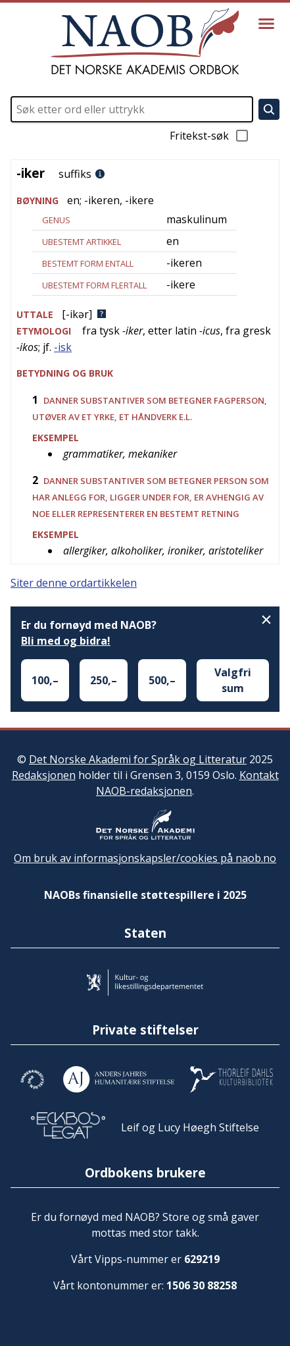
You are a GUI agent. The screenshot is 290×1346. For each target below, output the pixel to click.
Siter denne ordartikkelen (74, 583)
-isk (63, 347)
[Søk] (268, 109)
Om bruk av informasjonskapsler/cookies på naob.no (145, 858)
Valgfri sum (232, 680)
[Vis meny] (266, 23)
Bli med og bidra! (65, 640)
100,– (45, 680)
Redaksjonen (44, 775)
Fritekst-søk (210, 136)
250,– (103, 680)
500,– (162, 680)
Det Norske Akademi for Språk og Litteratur (138, 759)
